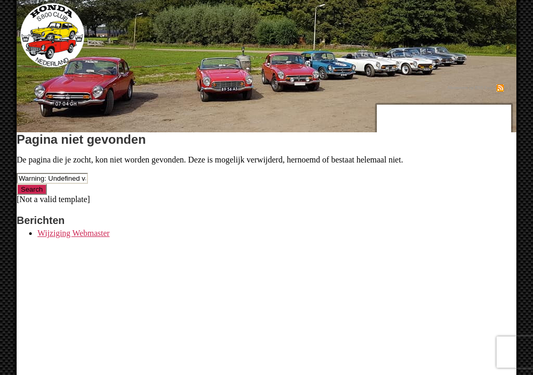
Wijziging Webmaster (73, 233)
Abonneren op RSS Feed (470, 87)
